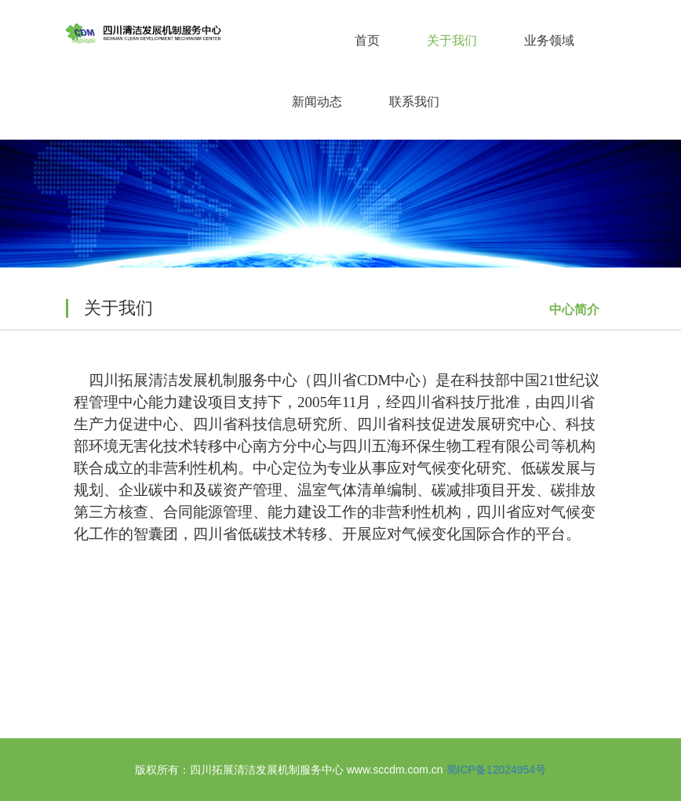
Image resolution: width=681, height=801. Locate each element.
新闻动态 (317, 101)
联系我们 (414, 101)
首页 (367, 40)
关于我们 (452, 40)
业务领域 (549, 40)
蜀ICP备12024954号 (496, 769)
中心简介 (574, 309)
